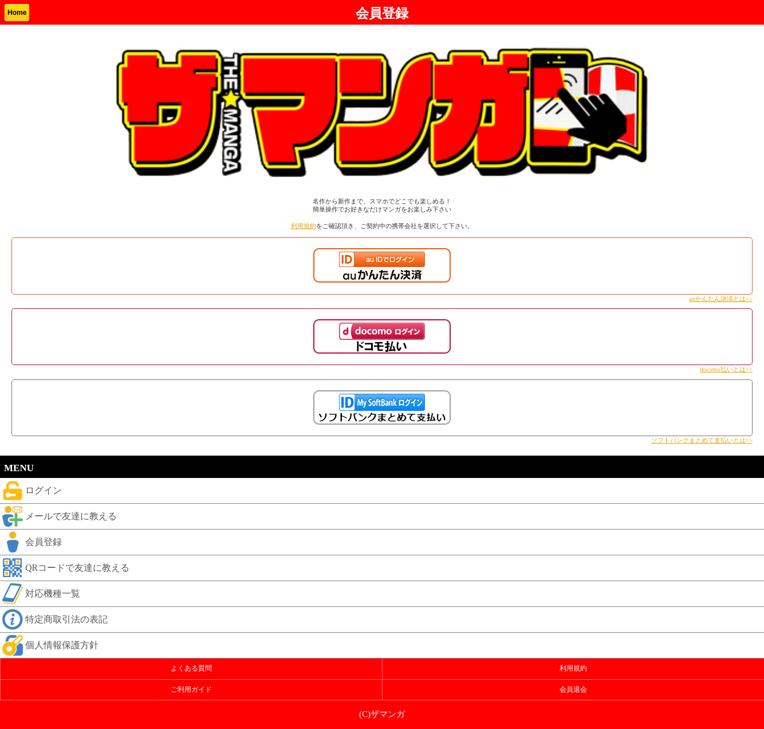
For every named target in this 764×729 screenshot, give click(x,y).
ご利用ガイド (191, 689)
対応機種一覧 (40, 593)
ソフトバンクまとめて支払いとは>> (702, 440)
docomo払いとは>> (726, 369)
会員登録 (31, 542)
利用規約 (303, 225)
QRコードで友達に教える (64, 568)
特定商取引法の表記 (54, 619)
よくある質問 (191, 668)
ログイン (31, 490)
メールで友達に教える (58, 516)
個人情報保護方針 (49, 645)
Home (16, 13)
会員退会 (573, 689)
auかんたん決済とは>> (721, 298)
